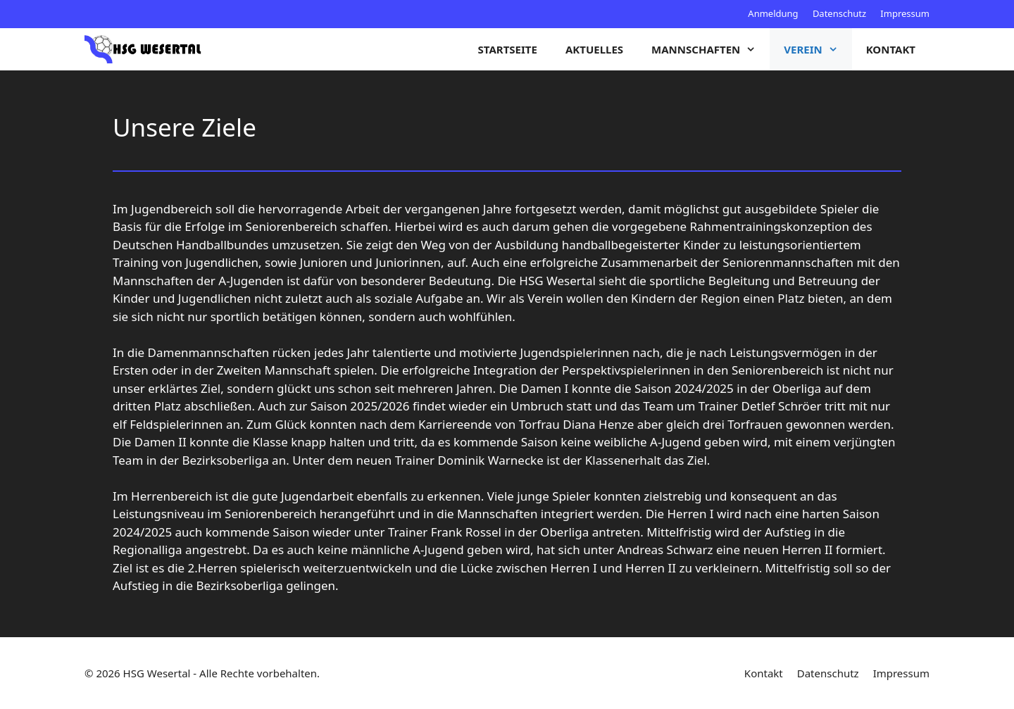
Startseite (507, 49)
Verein (817, 49)
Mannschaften (710, 49)
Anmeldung (773, 13)
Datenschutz (839, 13)
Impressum (905, 13)
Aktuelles (594, 49)
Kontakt (890, 49)
